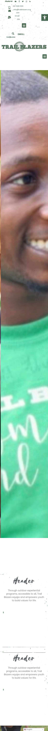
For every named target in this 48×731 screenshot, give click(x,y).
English (28, 729)
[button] (44, 17)
